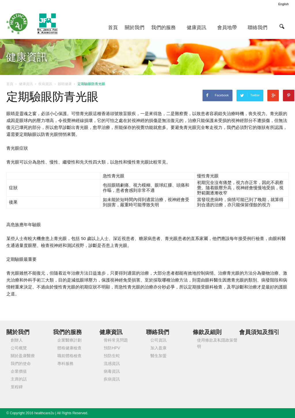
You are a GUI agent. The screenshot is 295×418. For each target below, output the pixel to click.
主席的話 (19, 379)
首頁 (113, 27)
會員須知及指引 (259, 332)
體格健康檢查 (69, 348)
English (283, 4)
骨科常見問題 (116, 340)
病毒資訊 (112, 371)
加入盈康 (158, 348)
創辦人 (17, 340)
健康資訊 (196, 27)
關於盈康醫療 (23, 355)
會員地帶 (227, 27)
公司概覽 (19, 348)
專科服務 (65, 363)
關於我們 (134, 27)
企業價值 (19, 371)
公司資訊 (158, 340)
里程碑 (17, 387)
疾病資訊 (112, 379)
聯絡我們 (257, 27)
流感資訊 (112, 363)
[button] (282, 26)
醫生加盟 (158, 355)
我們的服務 (163, 27)
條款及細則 (207, 332)
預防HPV (112, 348)
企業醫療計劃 (69, 340)
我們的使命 (21, 363)
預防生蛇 (112, 355)
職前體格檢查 (69, 355)
